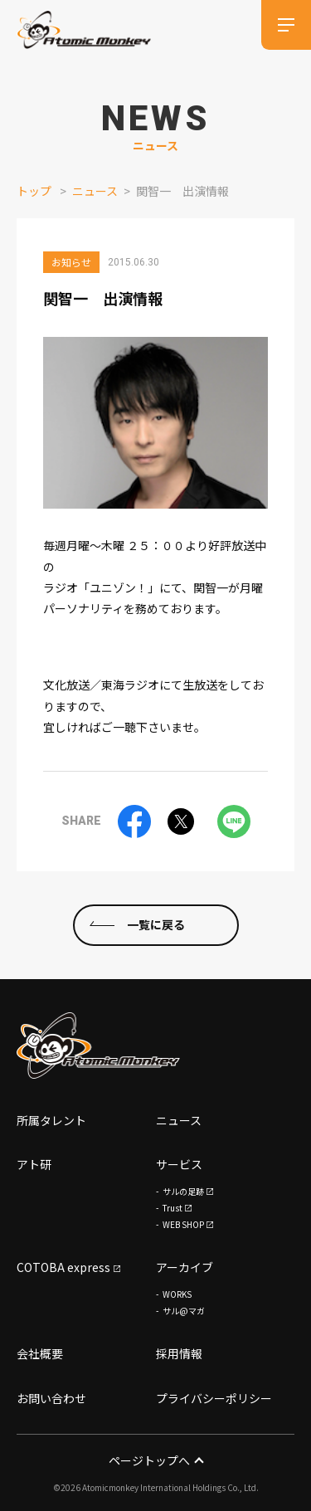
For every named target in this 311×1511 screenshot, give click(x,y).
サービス (179, 1164)
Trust (172, 1207)
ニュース (95, 191)
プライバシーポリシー (214, 1398)
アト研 (34, 1164)
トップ (34, 191)
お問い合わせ (51, 1398)
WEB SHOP (183, 1224)
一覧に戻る (156, 924)
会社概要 (40, 1353)
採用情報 (179, 1353)
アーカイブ (184, 1267)
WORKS (177, 1294)
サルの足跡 (183, 1191)
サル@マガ (184, 1310)
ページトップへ (155, 1460)
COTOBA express (63, 1267)
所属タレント (51, 1120)
